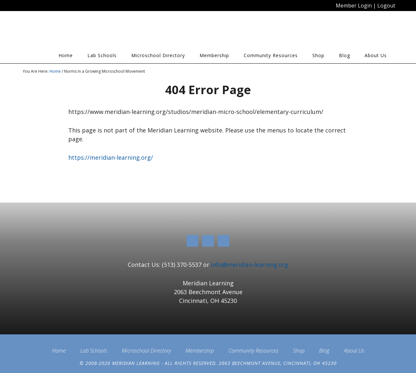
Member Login (354, 5)
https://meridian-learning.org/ (110, 157)
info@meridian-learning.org (249, 264)
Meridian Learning (81, 32)
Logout (386, 5)
